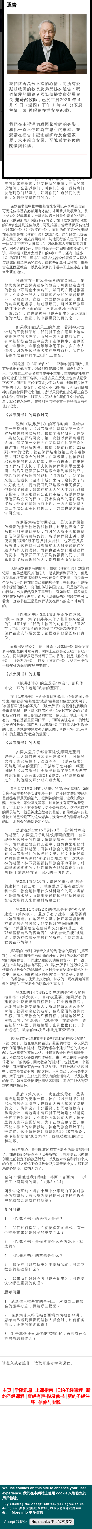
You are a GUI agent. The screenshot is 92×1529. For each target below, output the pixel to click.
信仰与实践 (49, 1402)
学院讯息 (23, 1390)
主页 (6, 1390)
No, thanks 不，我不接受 (51, 1522)
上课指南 (44, 1390)
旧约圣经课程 (69, 1390)
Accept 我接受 (15, 1522)
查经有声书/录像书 (46, 1396)
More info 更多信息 (27, 1512)
